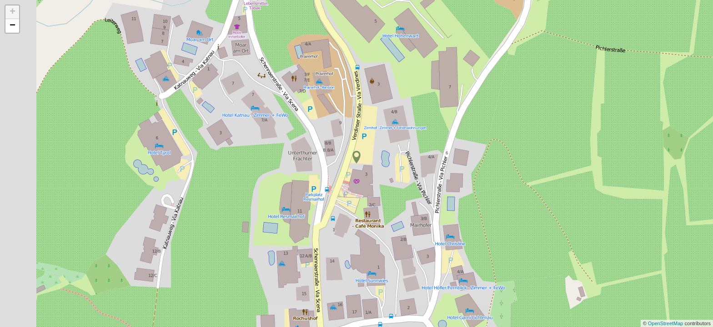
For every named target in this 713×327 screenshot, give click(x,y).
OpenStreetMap (666, 323)
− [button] (12, 26)
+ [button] (12, 12)
